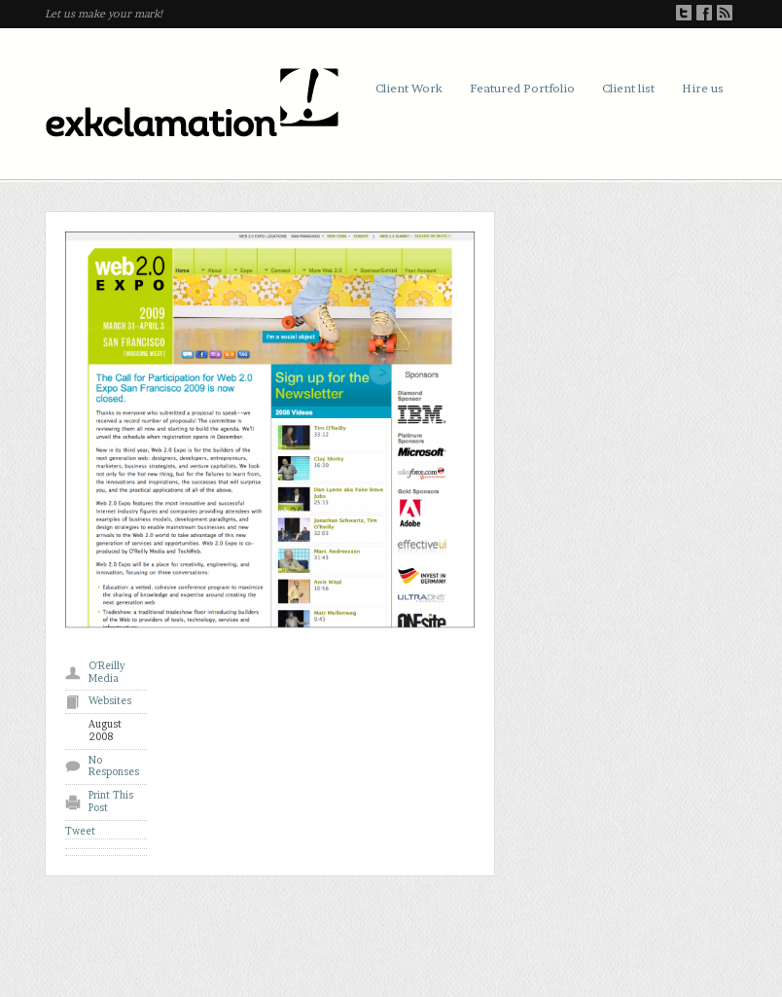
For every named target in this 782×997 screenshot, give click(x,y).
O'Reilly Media (107, 672)
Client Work (409, 88)
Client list (628, 88)
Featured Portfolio (522, 88)
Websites (110, 700)
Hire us (703, 88)
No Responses (114, 766)
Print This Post (111, 801)
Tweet (80, 831)
